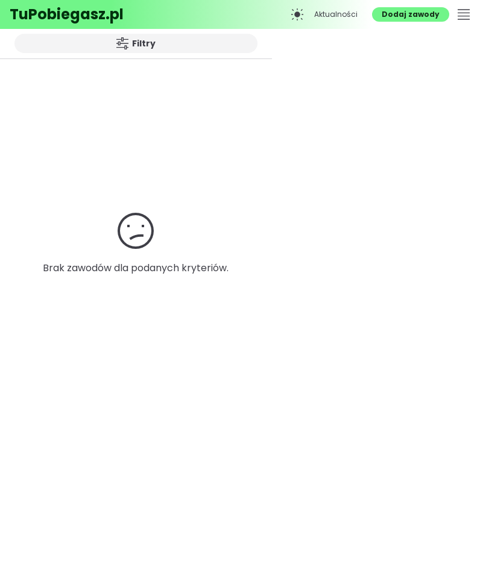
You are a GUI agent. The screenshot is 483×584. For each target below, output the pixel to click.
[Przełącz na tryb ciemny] (297, 14)
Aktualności (336, 14)
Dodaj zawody (411, 14)
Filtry (136, 43)
